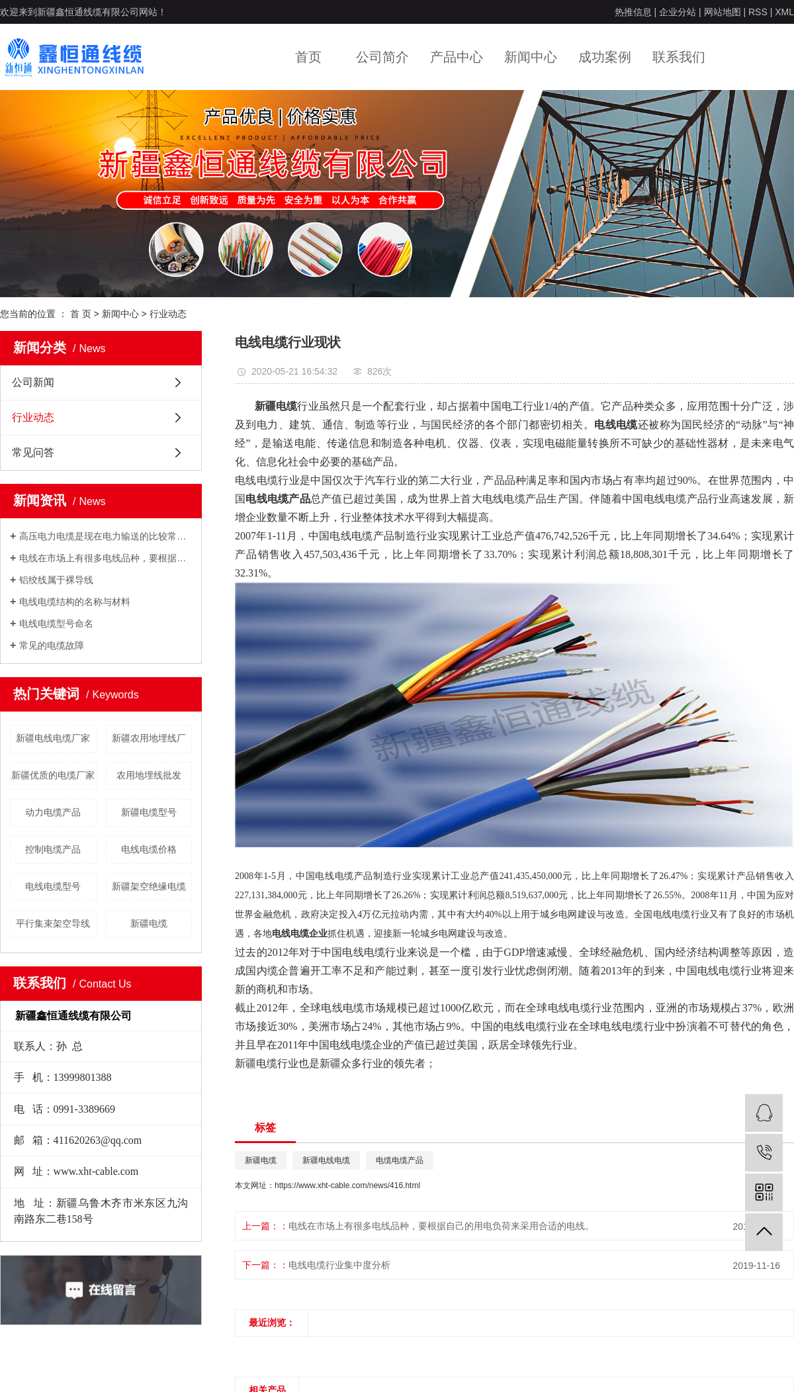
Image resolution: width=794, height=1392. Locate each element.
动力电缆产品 (53, 812)
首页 (308, 57)
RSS (758, 12)
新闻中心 (530, 57)
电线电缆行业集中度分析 (339, 1265)
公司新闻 (33, 382)
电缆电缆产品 (399, 1160)
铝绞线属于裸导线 (56, 580)
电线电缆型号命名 (56, 623)
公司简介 (382, 57)
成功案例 (604, 57)
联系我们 (678, 57)
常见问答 (33, 452)
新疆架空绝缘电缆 (149, 886)
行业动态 (168, 313)
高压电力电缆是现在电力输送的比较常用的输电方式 (105, 536)
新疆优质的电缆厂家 (53, 775)
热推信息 (633, 12)
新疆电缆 (148, 923)
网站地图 (722, 12)
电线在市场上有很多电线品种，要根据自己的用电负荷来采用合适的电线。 (105, 558)
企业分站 (677, 12)
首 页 (80, 313)
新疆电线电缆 (326, 1160)
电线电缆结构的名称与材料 (74, 601)
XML (784, 12)
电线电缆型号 (53, 886)
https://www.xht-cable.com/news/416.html (347, 1185)
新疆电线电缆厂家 (53, 738)
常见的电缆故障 (51, 645)
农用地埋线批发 (148, 775)
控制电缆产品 (53, 849)
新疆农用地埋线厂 (149, 738)
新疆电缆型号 (149, 812)
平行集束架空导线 (53, 923)
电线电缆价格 (149, 849)
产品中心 (456, 57)
